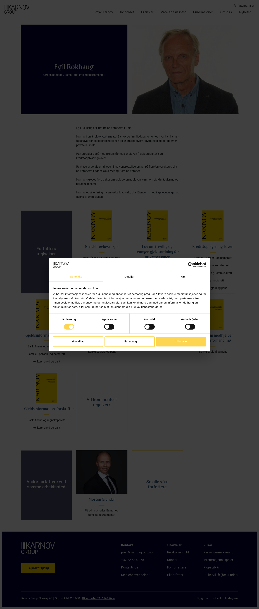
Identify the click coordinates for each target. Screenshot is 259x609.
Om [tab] (183, 276)
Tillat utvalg (129, 341)
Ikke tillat (78, 341)
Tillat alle (181, 341)
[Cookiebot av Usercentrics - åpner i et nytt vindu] (190, 264)
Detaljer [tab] (130, 276)
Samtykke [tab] (75, 276)
